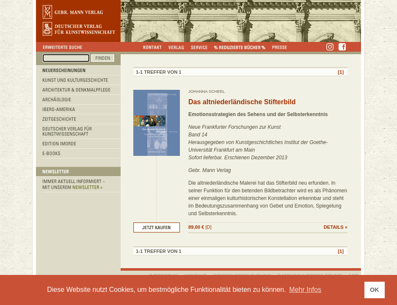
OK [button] (374, 289)
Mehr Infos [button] (305, 289)
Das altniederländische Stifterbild (241, 101)
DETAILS (334, 227)
